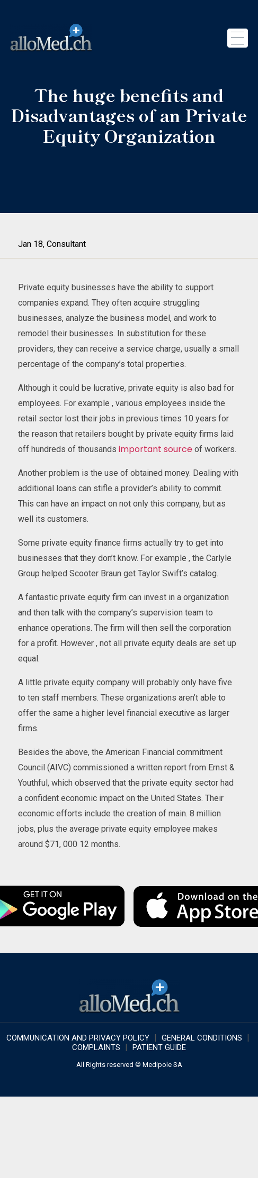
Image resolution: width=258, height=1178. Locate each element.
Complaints (96, 1047)
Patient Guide (159, 1047)
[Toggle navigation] (237, 38)
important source (155, 449)
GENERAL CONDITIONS (202, 1038)
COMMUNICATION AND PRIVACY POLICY (77, 1038)
